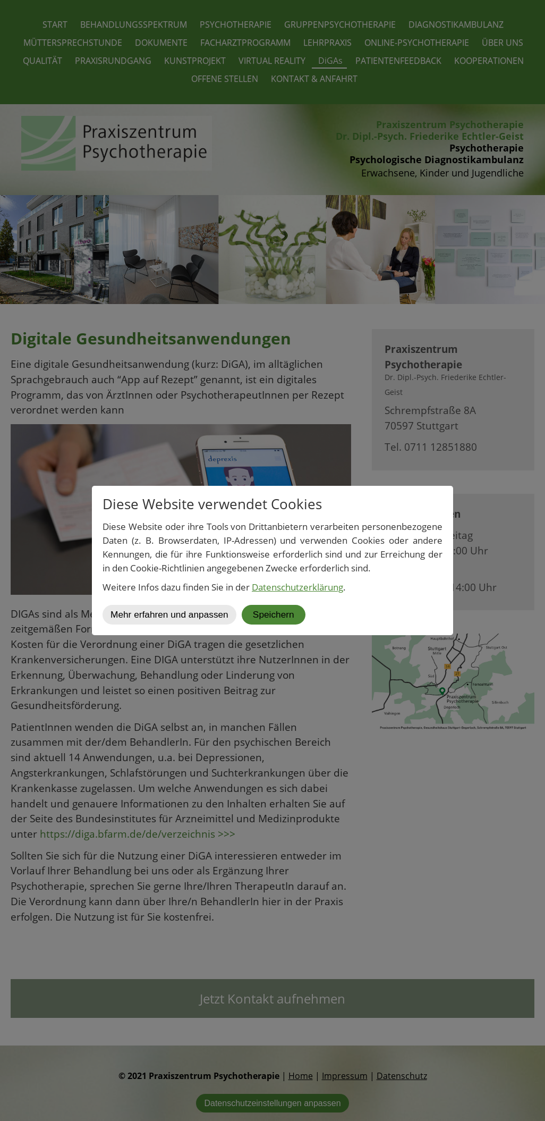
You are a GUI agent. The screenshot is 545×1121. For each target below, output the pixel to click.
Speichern (273, 614)
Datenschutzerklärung (297, 587)
